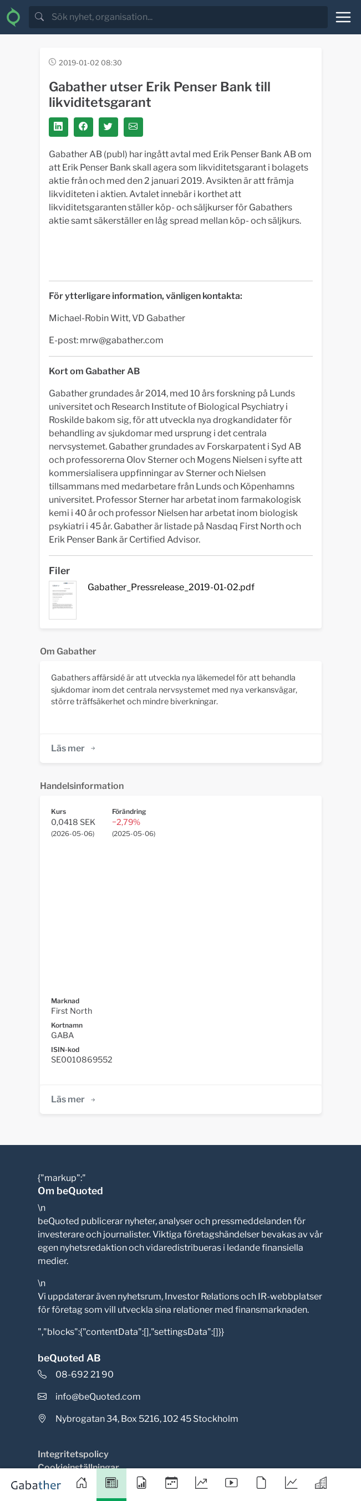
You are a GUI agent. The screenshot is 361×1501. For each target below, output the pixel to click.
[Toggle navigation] (343, 17)
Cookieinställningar (78, 1467)
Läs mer (74, 748)
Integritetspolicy (73, 1454)
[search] (188, 17)
